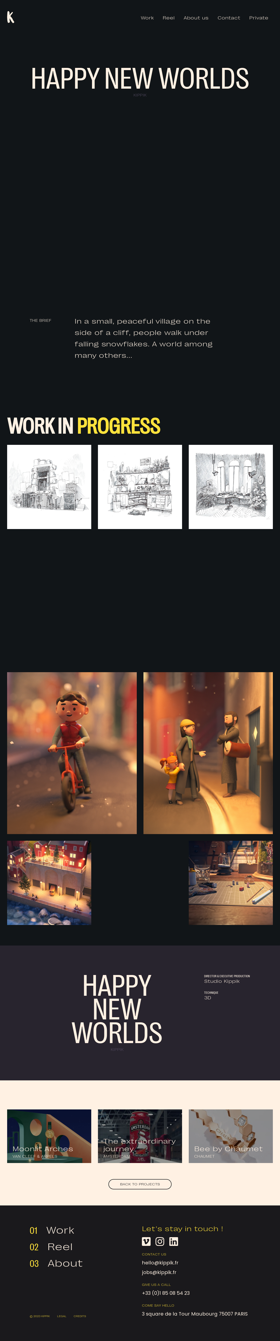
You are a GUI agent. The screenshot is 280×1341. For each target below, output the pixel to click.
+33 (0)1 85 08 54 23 (166, 1293)
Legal (61, 1316)
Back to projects (140, 1184)
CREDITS (80, 1316)
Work (147, 18)
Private (258, 18)
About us (196, 18)
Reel (169, 18)
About (65, 1263)
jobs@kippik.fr (159, 1272)
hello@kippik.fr (160, 1262)
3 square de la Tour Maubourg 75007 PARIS (185, 1313)
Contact (229, 18)
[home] (10, 17)
